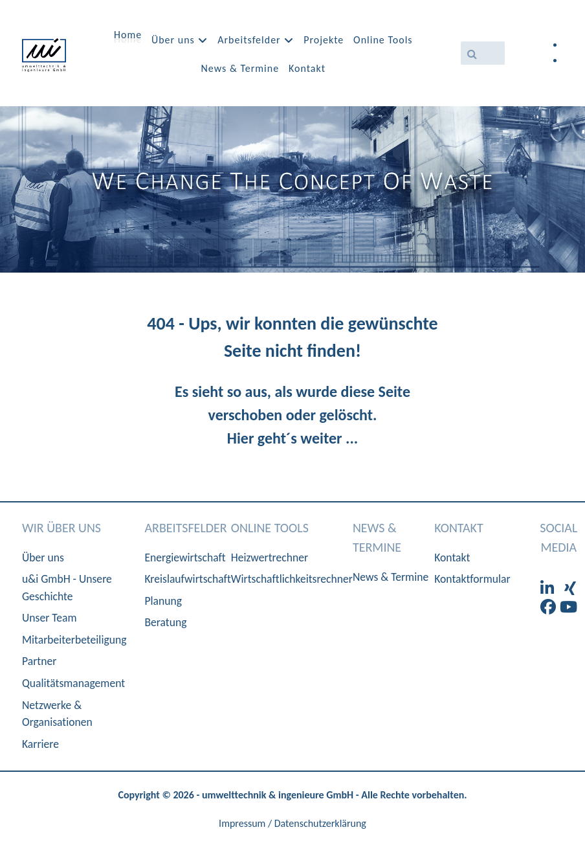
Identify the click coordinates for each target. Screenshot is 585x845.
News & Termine (390, 577)
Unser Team (49, 618)
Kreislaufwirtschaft (187, 579)
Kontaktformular (472, 579)
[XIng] (570, 588)
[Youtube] (568, 607)
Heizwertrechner (269, 557)
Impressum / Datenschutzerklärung (292, 823)
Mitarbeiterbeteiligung (74, 640)
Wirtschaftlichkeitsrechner (292, 579)
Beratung (165, 622)
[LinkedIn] (548, 588)
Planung (163, 601)
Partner (39, 661)
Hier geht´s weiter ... (292, 438)
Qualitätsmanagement (73, 683)
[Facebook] (549, 607)
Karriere (40, 744)
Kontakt (452, 557)
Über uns (43, 557)
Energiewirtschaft (184, 557)
